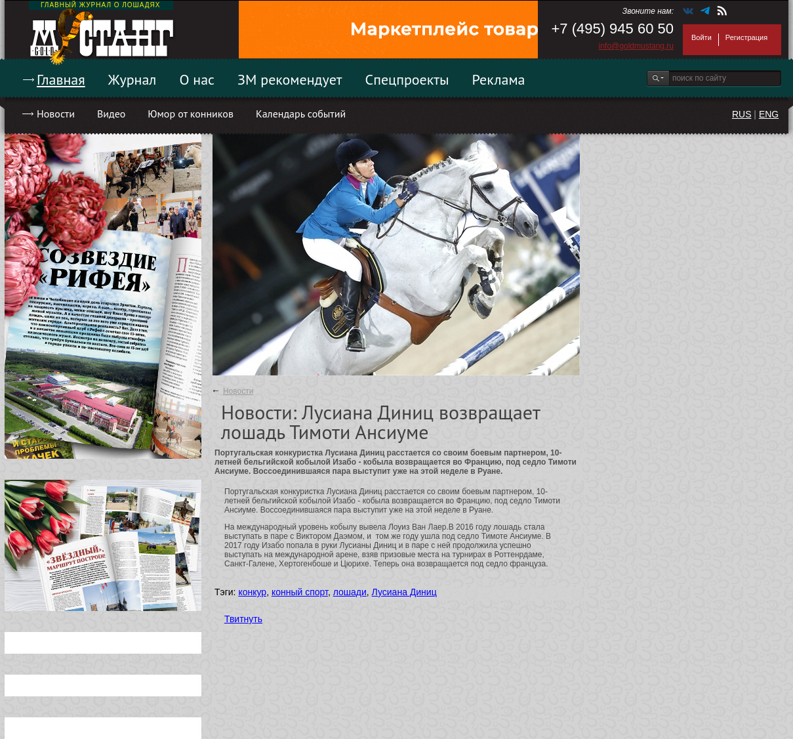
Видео (111, 113)
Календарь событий (301, 113)
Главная (61, 79)
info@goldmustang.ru (636, 46)
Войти (701, 37)
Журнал (132, 79)
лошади (350, 592)
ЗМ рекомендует (289, 79)
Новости (56, 113)
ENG (769, 114)
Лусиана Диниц (404, 592)
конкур (252, 592)
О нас (196, 79)
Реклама (498, 79)
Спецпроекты (407, 79)
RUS (742, 114)
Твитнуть (243, 619)
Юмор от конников (191, 113)
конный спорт (300, 592)
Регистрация (746, 37)
